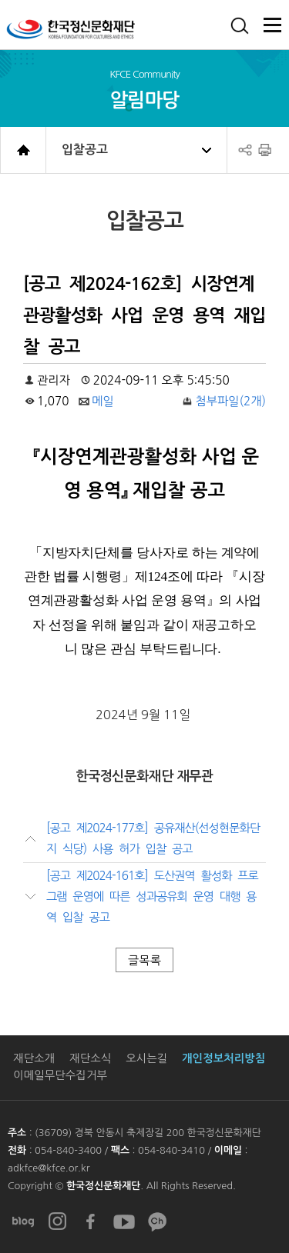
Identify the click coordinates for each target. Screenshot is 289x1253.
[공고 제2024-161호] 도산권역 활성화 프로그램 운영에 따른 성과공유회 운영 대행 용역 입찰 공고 (152, 897)
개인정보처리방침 (223, 1058)
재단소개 (34, 1058)
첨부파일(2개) (230, 401)
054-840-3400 (69, 1150)
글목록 (144, 960)
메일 (103, 401)
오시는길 (146, 1058)
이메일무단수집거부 (60, 1075)
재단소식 (90, 1058)
